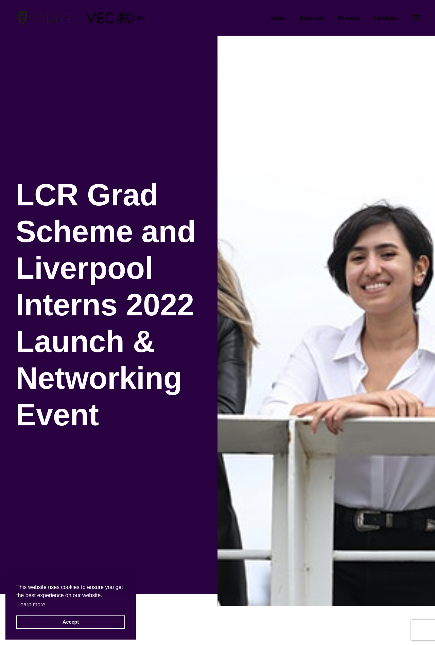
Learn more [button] (31, 604)
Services (349, 18)
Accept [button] (71, 622)
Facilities (385, 18)
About (278, 18)
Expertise (312, 18)
